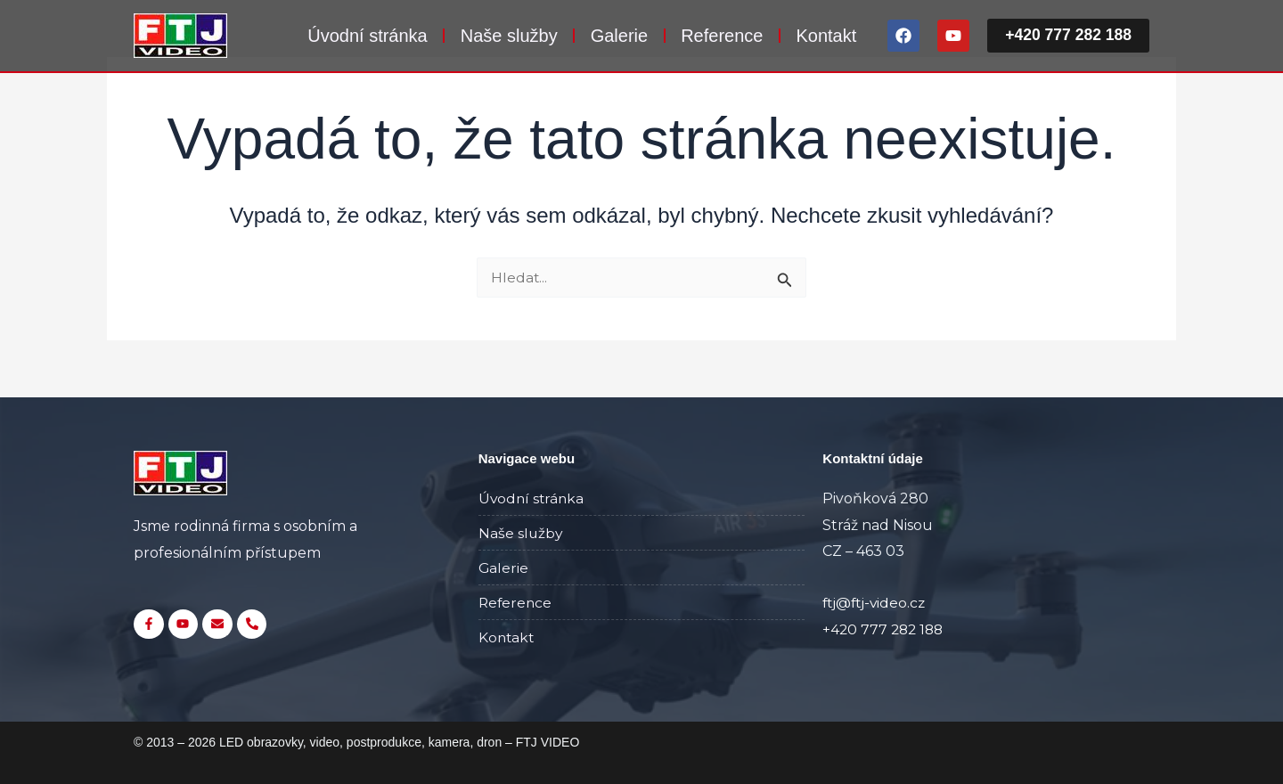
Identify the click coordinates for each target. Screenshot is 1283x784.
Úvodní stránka (364, 35)
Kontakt (823, 35)
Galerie (615, 35)
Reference (718, 35)
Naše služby (505, 35)
